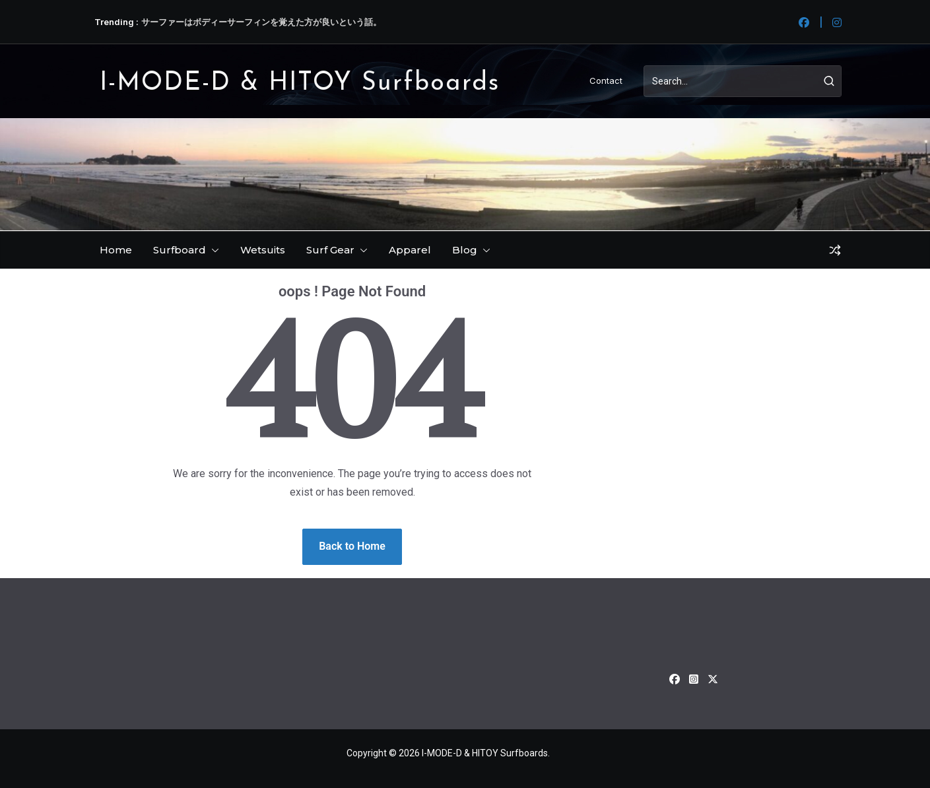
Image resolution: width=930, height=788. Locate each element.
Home (116, 250)
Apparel (410, 250)
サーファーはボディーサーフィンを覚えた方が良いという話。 (261, 21)
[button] (212, 250)
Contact (605, 80)
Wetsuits (262, 250)
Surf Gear (330, 250)
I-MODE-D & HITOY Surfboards (300, 83)
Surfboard (179, 250)
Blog (464, 250)
